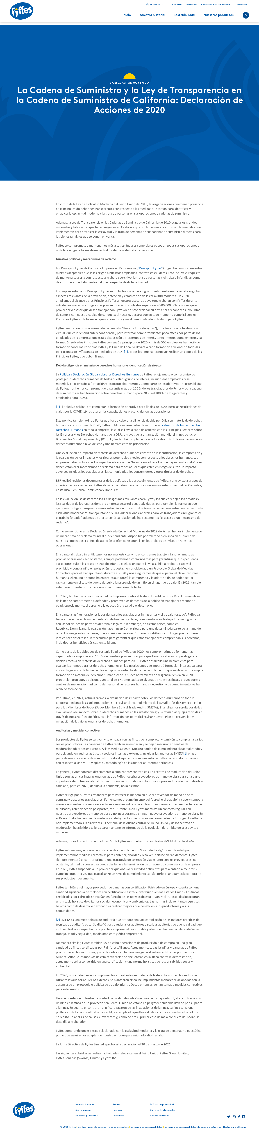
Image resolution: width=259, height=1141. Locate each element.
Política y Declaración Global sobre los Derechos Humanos (99, 374)
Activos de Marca (159, 1116)
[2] (58, 920)
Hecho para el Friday (234, 1127)
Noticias (188, 6)
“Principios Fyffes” (150, 268)
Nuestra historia (149, 16)
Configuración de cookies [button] (92, 1127)
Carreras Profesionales (212, 6)
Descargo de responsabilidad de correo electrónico (193, 1127)
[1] (126, 352)
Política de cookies (118, 1127)
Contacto (238, 6)
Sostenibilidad (181, 16)
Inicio (124, 16)
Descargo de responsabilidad (147, 1127)
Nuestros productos (216, 16)
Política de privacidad (162, 1104)
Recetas (174, 6)
